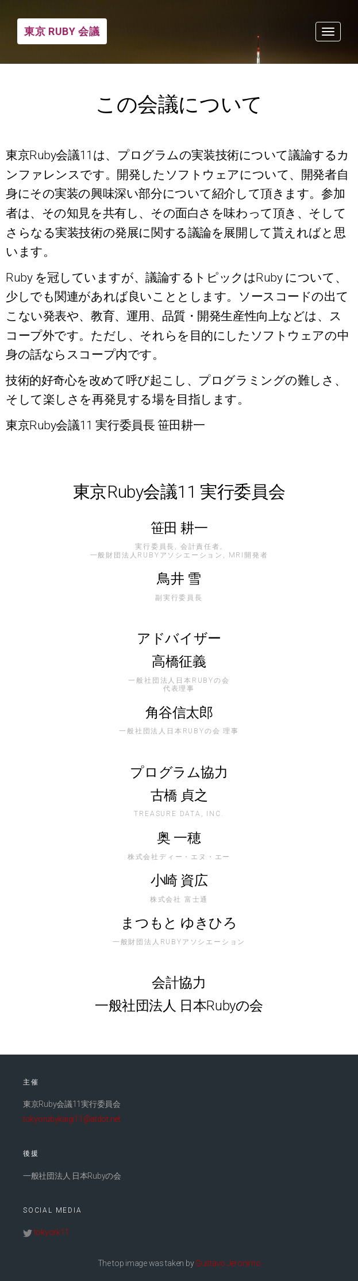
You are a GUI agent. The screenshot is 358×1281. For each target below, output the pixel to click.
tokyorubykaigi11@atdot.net (72, 1119)
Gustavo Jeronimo (228, 1263)
